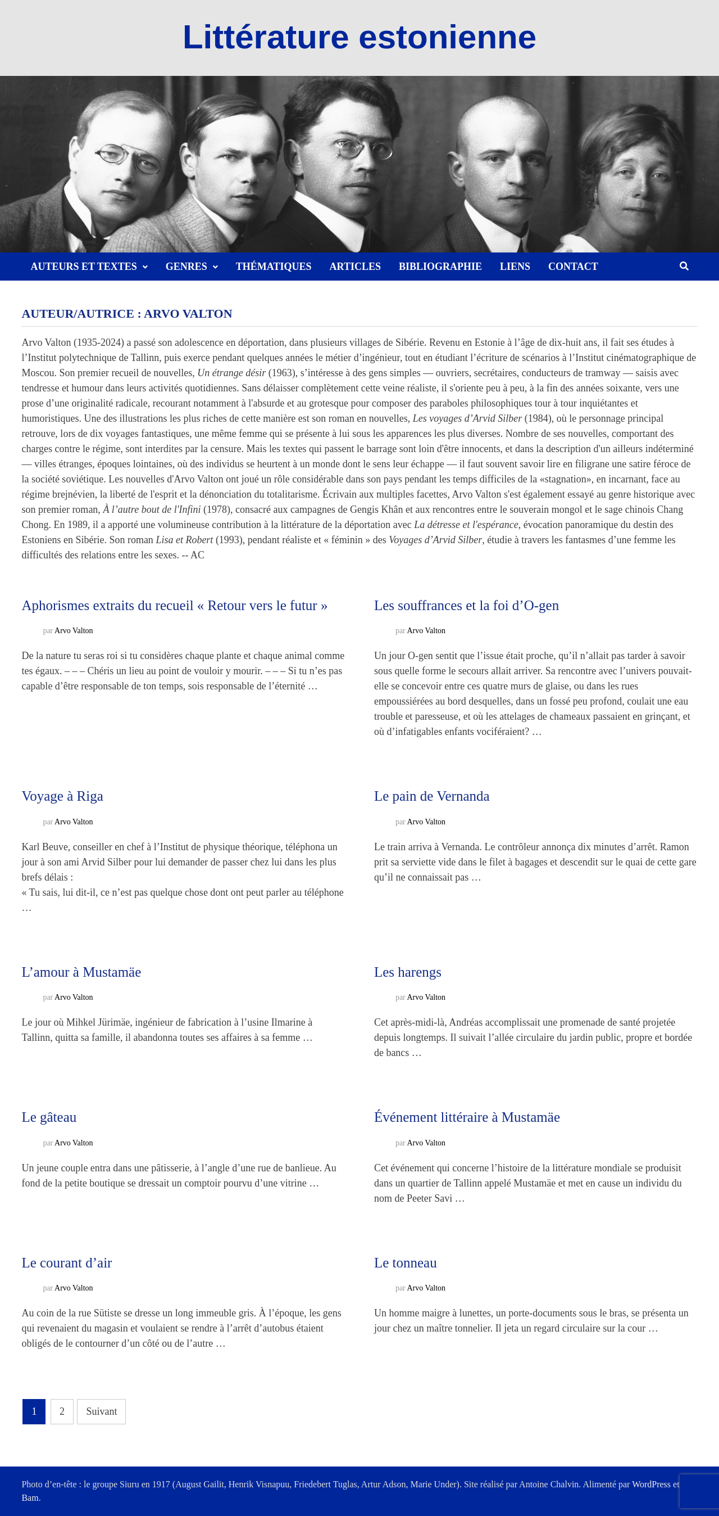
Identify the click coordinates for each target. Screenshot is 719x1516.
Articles (355, 266)
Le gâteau (48, 1117)
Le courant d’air (66, 1262)
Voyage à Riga (62, 796)
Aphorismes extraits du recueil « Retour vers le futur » (174, 605)
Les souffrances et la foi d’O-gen (466, 605)
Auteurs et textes (83, 266)
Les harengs (408, 972)
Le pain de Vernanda (432, 796)
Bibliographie (440, 266)
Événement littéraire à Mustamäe (467, 1117)
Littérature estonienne (359, 37)
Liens (515, 266)
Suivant (101, 1411)
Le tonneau (405, 1262)
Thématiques (274, 266)
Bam (29, 1498)
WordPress (651, 1484)
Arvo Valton (73, 631)
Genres (186, 266)
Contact (573, 266)
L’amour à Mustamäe (81, 972)
